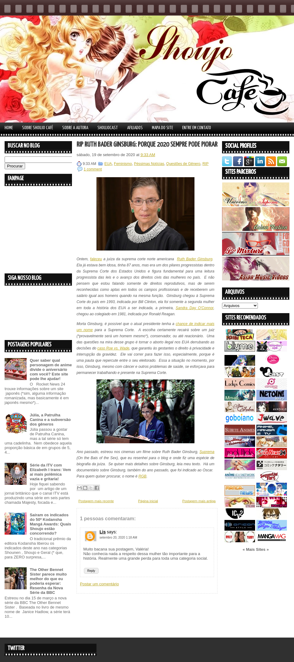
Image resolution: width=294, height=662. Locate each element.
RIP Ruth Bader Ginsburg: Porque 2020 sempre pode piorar (147, 144)
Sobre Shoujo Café (37, 128)
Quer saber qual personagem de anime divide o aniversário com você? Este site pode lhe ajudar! (51, 369)
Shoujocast (107, 128)
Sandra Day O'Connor (194, 308)
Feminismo (123, 164)
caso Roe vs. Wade (113, 348)
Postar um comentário (99, 584)
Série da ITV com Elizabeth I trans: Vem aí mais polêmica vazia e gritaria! (50, 472)
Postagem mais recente (96, 501)
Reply (91, 570)
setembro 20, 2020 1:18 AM (118, 537)
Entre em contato (196, 128)
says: (112, 531)
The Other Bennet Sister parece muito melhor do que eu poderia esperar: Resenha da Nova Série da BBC (48, 581)
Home (9, 128)
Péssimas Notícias (149, 164)
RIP (205, 164)
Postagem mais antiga (199, 501)
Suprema (206, 452)
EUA (108, 164)
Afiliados (135, 128)
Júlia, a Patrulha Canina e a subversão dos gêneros (50, 419)
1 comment (93, 169)
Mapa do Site (162, 128)
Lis (103, 531)
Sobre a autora (75, 128)
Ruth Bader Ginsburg (195, 259)
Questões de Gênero (183, 164)
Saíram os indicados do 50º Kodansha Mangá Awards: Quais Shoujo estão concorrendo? (50, 524)
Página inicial (148, 501)
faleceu (96, 259)
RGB (142, 476)
